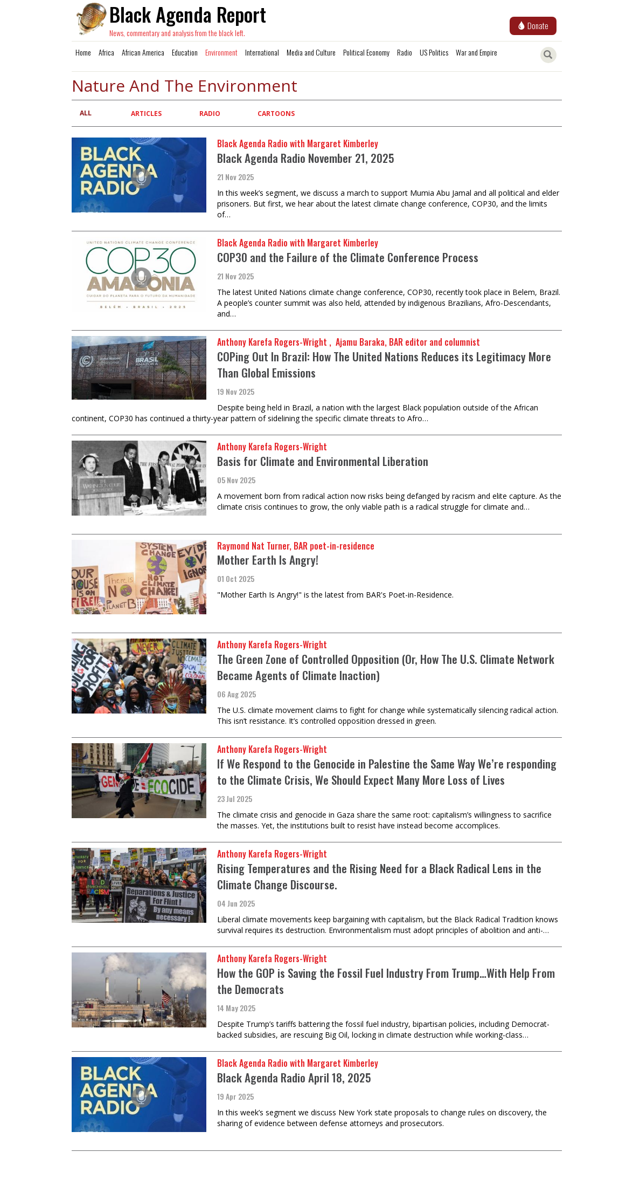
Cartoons (276, 113)
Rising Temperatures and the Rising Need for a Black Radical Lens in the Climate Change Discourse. (379, 876)
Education (185, 52)
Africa (106, 52)
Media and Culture (311, 52)
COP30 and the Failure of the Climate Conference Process (347, 257)
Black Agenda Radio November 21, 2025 (305, 157)
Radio (404, 52)
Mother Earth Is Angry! (267, 559)
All (86, 113)
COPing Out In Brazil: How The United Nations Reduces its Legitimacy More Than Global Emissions (384, 364)
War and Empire (476, 52)
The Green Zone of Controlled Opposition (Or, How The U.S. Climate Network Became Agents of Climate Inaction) (385, 666)
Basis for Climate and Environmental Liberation (322, 460)
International (262, 52)
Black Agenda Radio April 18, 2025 (294, 1077)
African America (143, 52)
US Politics (434, 52)
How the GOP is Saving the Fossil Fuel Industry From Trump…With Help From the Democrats (386, 980)
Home (83, 52)
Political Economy (366, 52)
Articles (146, 113)
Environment (221, 52)
